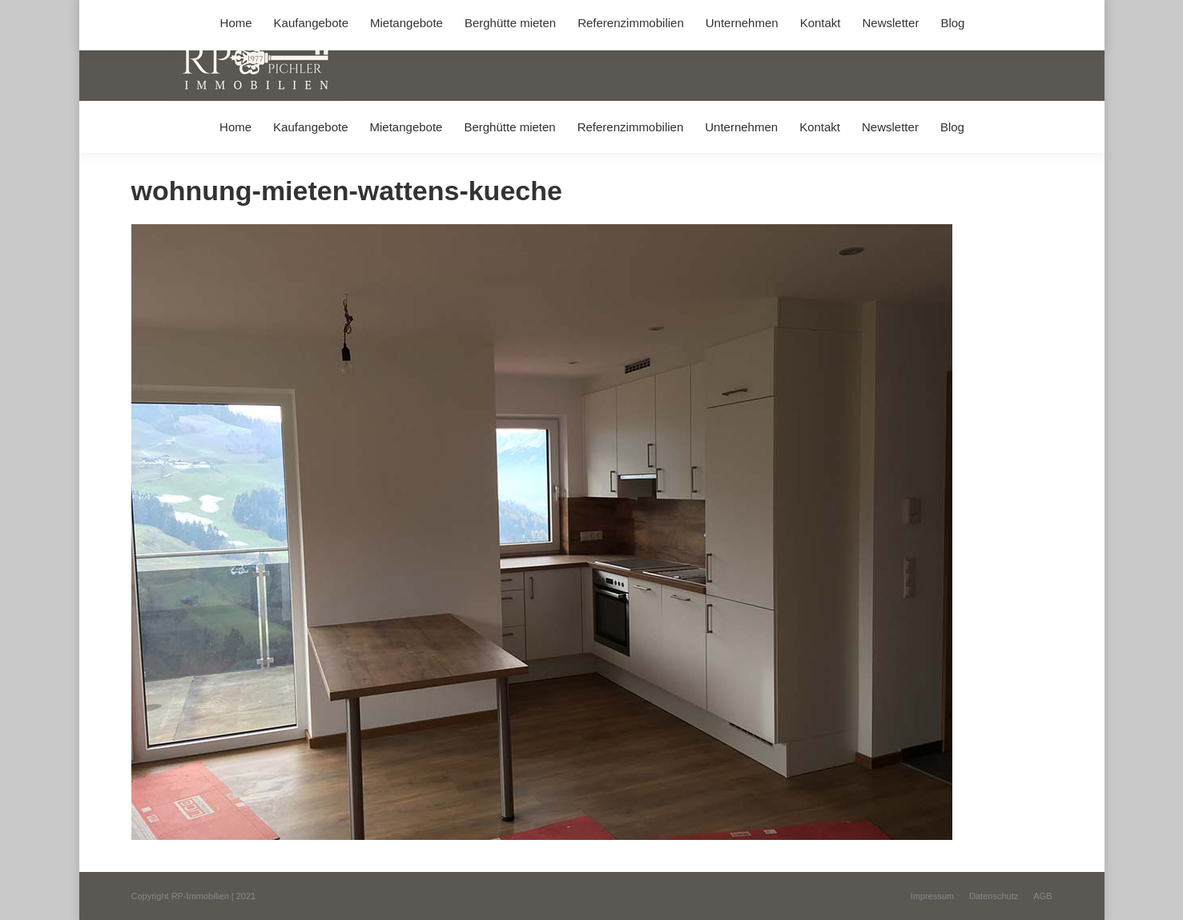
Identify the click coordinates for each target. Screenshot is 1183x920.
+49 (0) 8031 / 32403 (384, 15)
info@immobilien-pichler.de (511, 15)
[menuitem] (235, 127)
